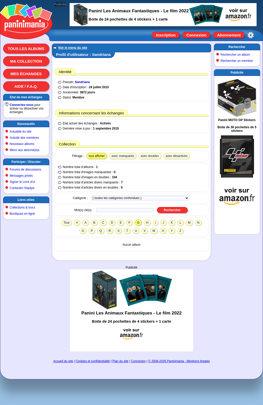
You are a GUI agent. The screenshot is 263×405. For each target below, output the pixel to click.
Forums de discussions (25, 169)
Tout (67, 222)
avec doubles (150, 156)
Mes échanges (26, 74)
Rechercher (236, 47)
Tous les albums (26, 48)
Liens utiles (25, 200)
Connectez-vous (22, 105)
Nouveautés (26, 124)
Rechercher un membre (237, 61)
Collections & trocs (22, 207)
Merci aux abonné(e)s (25, 150)
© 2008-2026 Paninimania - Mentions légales (179, 361)
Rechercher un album (235, 54)
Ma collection (26, 61)
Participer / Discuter (26, 162)
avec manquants (122, 156)
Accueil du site (63, 361)
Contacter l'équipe (22, 188)
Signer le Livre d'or (22, 182)
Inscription (166, 35)
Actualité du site (21, 131)
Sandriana (82, 82)
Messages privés (21, 175)
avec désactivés (176, 156)
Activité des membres (24, 138)
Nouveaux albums (22, 144)
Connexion (196, 35)
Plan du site (120, 361)
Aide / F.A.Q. (26, 86)
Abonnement (229, 35)
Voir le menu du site (72, 48)
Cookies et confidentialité (93, 361)
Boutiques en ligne (22, 213)
